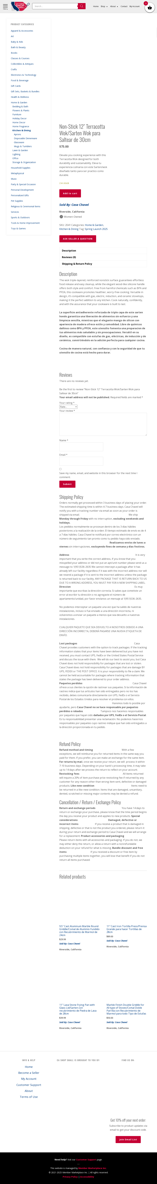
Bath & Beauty (18, 47)
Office (15, 158)
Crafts (14, 69)
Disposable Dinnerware (25, 138)
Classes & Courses (20, 58)
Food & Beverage (20, 80)
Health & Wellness (20, 96)
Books (14, 52)
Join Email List (128, 1139)
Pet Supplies (17, 200)
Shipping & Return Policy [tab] (77, 263)
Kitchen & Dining (21, 130)
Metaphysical (17, 173)
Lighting (16, 154)
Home (29, 1067)
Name (63, 440)
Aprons (17, 134)
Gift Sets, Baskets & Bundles (25, 91)
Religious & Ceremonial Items (25, 206)
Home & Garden (19, 102)
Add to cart (70, 193)
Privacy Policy (70, 1176)
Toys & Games (18, 228)
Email (63, 454)
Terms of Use (29, 1097)
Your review (67, 410)
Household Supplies (20, 167)
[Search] (82, 6)
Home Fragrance (20, 126)
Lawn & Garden (20, 150)
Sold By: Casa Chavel (74, 205)
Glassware (19, 142)
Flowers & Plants (20, 110)
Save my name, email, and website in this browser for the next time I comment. (98, 475)
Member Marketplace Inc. (92, 1168)
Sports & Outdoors (20, 217)
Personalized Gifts (20, 195)
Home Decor (18, 122)
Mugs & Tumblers (23, 146)
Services (15, 211)
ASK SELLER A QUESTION (77, 238)
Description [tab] (69, 250)
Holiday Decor (19, 118)
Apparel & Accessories (22, 30)
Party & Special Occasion (23, 184)
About (29, 1091)
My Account (28, 1079)
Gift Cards (16, 85)
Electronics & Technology (23, 74)
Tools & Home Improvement (25, 222)
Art (12, 36)
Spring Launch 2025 (96, 229)
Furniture (16, 114)
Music (14, 178)
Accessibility (87, 1176)
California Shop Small (20, 6)
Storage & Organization (24, 162)
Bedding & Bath (20, 106)
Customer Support (28, 1085)
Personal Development (22, 189)
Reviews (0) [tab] (69, 257)
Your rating (67, 402)
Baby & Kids (17, 41)
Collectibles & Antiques (22, 63)
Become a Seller (28, 1073)
